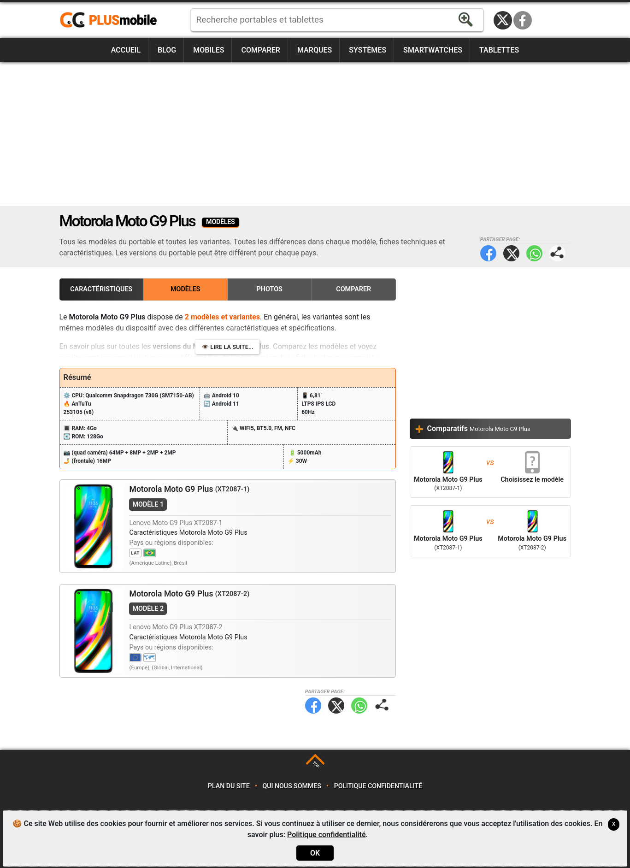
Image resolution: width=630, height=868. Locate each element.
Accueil (126, 50)
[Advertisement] (315, 134)
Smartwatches (432, 50)
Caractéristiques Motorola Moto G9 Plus (188, 533)
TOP (316, 765)
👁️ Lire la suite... (227, 346)
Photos (270, 289)
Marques (314, 50)
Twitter (511, 253)
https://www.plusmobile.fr (111, 20)
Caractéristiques (101, 289)
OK (315, 853)
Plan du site (229, 786)
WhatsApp (534, 253)
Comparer (260, 50)
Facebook (522, 20)
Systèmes (367, 50)
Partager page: (557, 253)
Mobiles (208, 50)
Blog (167, 50)
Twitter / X (503, 20)
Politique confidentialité (378, 786)
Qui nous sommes (291, 786)
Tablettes (499, 50)
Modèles (185, 289)
